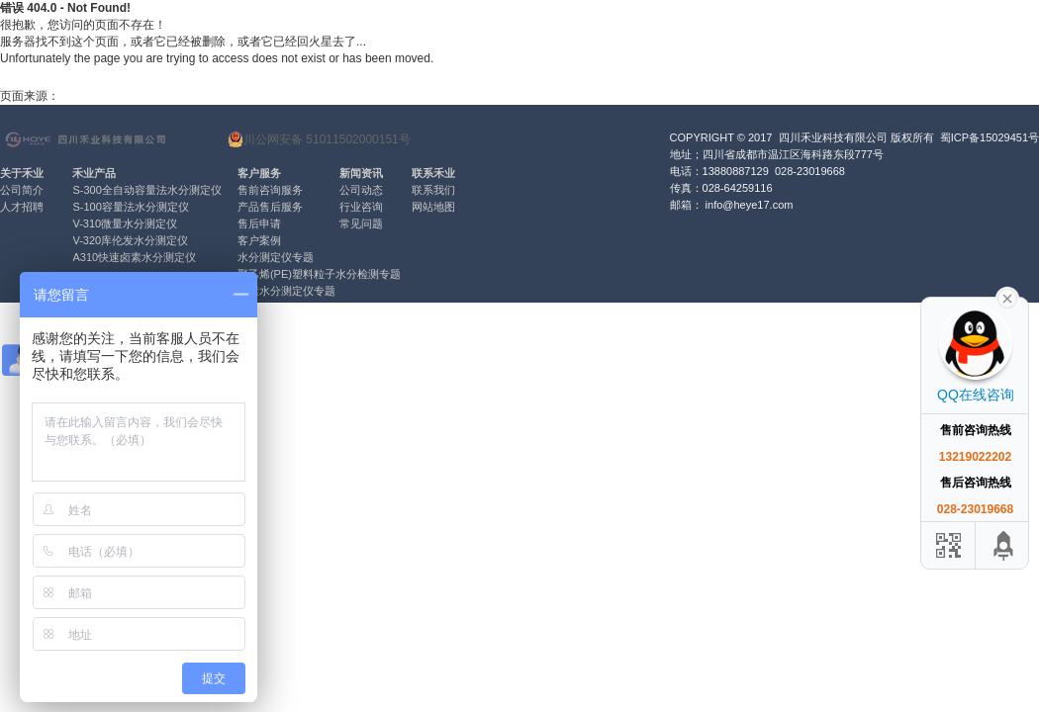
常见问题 (361, 223)
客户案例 (259, 240)
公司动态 (361, 190)
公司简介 (22, 190)
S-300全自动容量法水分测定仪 (146, 190)
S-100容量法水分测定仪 (130, 207)
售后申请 (259, 223)
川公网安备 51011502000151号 (319, 139)
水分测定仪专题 (275, 257)
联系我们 (433, 190)
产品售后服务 (270, 207)
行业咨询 (361, 207)
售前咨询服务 (270, 190)
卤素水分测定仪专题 (286, 291)
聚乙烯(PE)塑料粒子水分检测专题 (319, 274)
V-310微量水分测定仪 (124, 223)
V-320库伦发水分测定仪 (130, 240)
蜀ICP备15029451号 (989, 137)
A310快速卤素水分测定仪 (134, 257)
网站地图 (433, 207)
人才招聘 (22, 207)
